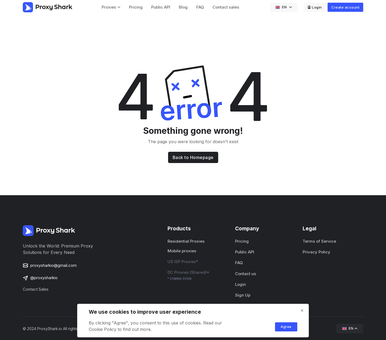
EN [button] (282, 7)
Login (314, 7)
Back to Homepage (193, 157)
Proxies (109, 7)
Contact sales (226, 7)
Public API (160, 7)
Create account (345, 7)
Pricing (136, 7)
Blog (183, 7)
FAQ (200, 7)
